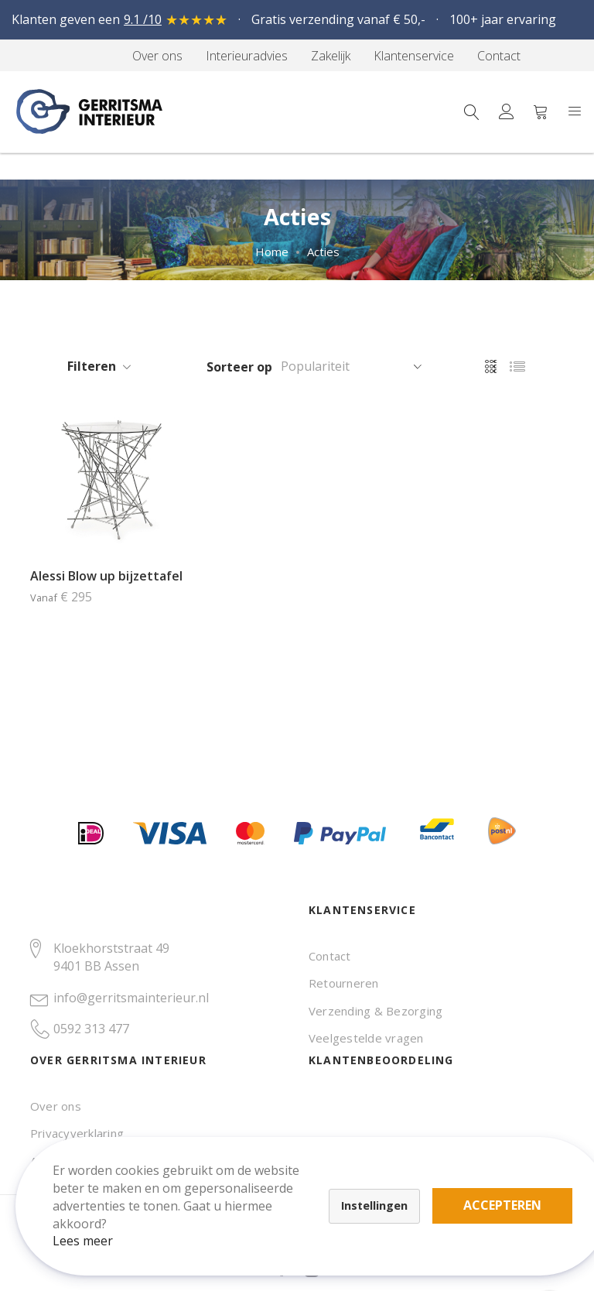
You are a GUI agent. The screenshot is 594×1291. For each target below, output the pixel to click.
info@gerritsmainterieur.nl (131, 997)
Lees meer (92, 1232)
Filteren (91, 366)
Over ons (55, 1106)
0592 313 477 (91, 1028)
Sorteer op (239, 366)
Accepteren (512, 1196)
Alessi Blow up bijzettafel (106, 575)
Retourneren (344, 983)
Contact (330, 956)
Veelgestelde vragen (366, 1038)
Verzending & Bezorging (375, 1011)
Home (271, 251)
